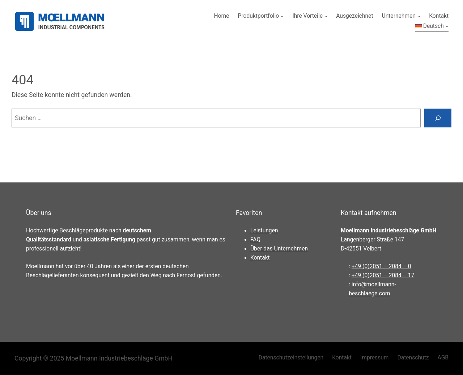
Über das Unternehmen (279, 248)
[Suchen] (437, 118)
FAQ (255, 239)
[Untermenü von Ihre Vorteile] (325, 16)
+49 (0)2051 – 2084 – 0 (381, 266)
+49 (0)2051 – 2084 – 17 (383, 275)
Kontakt (260, 257)
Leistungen (264, 230)
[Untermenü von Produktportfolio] (282, 16)
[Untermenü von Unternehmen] (418, 16)
